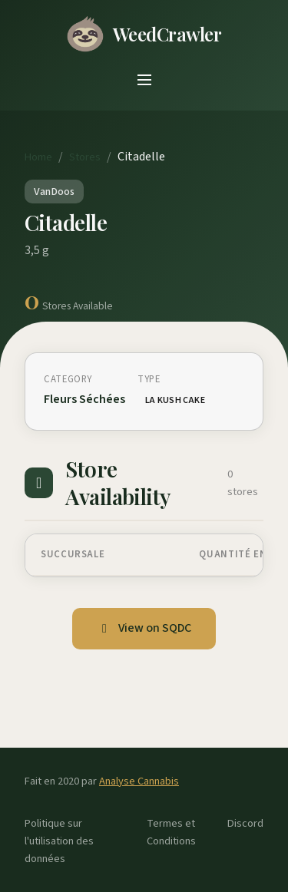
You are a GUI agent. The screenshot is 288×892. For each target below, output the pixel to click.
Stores (85, 157)
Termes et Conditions (171, 832)
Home (38, 157)
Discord (245, 823)
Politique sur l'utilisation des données (59, 841)
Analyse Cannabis (139, 781)
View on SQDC (144, 627)
